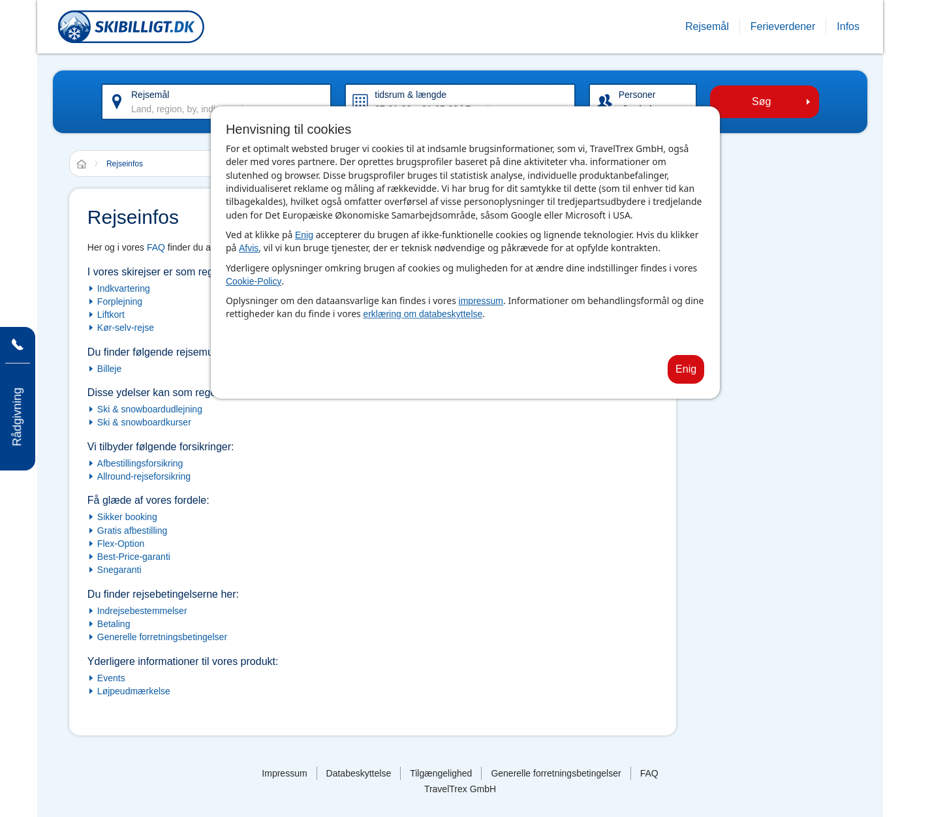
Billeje (109, 368)
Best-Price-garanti (133, 556)
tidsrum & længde (410, 94)
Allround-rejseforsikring (144, 476)
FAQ (156, 247)
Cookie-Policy (254, 281)
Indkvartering (123, 288)
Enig (304, 235)
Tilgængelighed (441, 773)
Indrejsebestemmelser (142, 611)
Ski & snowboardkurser (144, 422)
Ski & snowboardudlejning (149, 409)
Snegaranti (119, 569)
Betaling (114, 624)
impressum (481, 301)
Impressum (284, 773)
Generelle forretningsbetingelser (162, 637)
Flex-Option (120, 543)
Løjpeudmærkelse (133, 691)
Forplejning (119, 301)
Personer (637, 94)
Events (111, 678)
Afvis (248, 248)
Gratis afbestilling (132, 530)
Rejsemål (150, 94)
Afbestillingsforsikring (140, 463)
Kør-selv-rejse (125, 327)
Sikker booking (127, 517)
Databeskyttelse (359, 773)
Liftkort (111, 314)
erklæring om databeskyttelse (422, 314)
